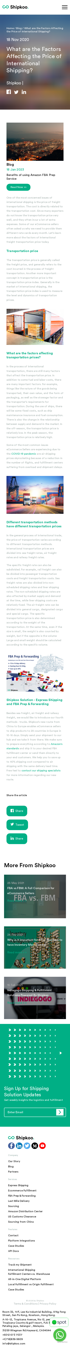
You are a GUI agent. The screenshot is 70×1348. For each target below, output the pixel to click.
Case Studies (16, 1246)
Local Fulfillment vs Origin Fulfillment (31, 1284)
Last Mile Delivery (19, 1201)
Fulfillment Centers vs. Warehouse (29, 1274)
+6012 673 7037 (12, 1335)
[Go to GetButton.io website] (62, 1342)
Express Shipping (49, 700)
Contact (13, 1235)
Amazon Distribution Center (25, 1211)
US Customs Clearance (22, 1216)
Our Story (14, 1161)
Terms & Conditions (26, 1303)
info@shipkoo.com (13, 1343)
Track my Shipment (20, 1264)
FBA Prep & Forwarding (22, 1196)
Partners (13, 1171)
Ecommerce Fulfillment (22, 1190)
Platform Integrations (21, 1240)
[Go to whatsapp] (59, 1334)
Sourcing (13, 1206)
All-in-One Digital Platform (24, 1279)
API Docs (13, 1251)
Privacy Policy (47, 1303)
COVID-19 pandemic (23, 454)
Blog (19, 28)
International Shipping (21, 1270)
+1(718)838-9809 (12, 1339)
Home (10, 28)
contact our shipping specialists (41, 770)
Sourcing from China (21, 1222)
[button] (10, 91)
